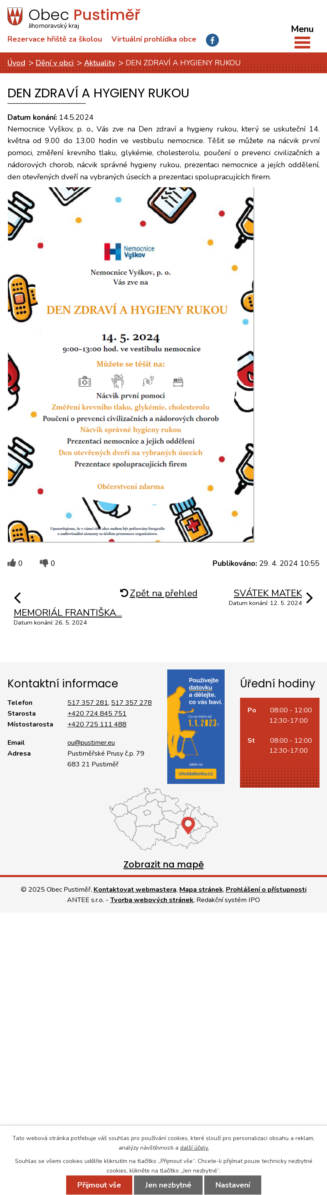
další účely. (194, 1148)
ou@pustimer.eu (91, 742)
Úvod (16, 63)
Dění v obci (55, 63)
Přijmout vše (99, 1185)
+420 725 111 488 (96, 724)
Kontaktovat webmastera (135, 889)
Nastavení (233, 1185)
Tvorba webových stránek (151, 900)
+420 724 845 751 (96, 713)
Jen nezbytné (168, 1185)
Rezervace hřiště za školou (54, 39)
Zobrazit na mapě (164, 864)
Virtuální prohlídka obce (153, 39)
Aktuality (99, 63)
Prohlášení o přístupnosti (266, 889)
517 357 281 (87, 702)
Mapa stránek (201, 889)
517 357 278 (131, 702)
